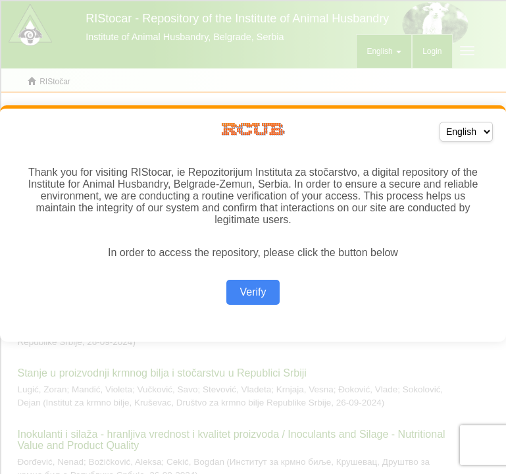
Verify (253, 292)
